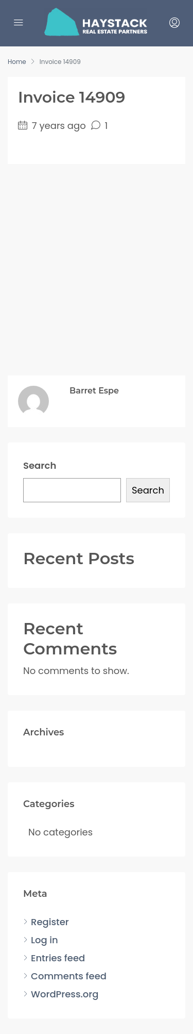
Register (50, 921)
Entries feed (58, 957)
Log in (44, 939)
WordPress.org (64, 994)
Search (39, 465)
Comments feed (69, 976)
